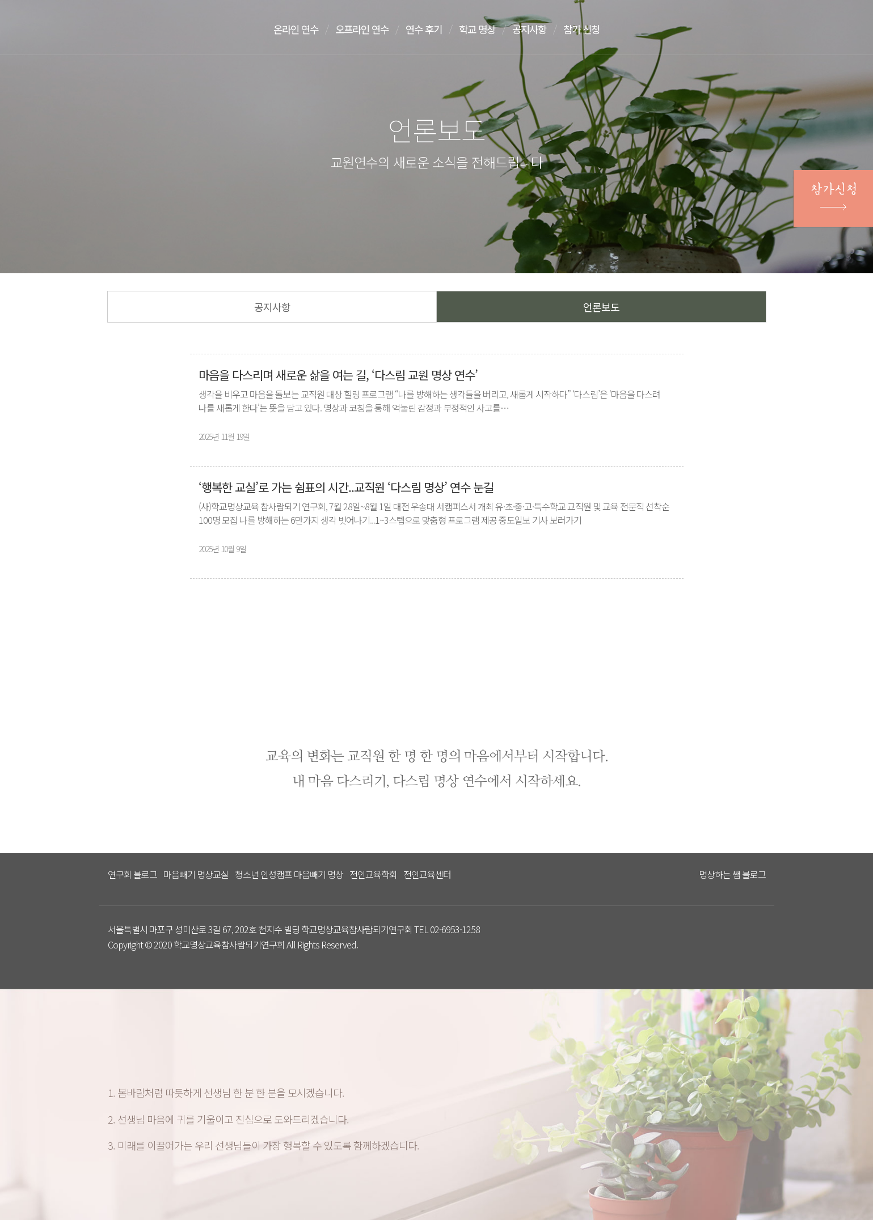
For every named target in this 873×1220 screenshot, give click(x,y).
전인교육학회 (373, 874)
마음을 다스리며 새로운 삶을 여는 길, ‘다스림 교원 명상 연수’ (338, 374)
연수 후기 (431, 29)
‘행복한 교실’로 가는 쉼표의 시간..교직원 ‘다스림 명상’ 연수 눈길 (346, 486)
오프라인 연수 (366, 29)
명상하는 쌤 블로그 (732, 874)
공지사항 (541, 29)
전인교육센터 (427, 874)
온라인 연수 (297, 29)
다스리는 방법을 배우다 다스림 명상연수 (166, 26)
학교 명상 (486, 29)
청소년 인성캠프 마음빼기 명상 (289, 874)
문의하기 (738, 30)
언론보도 (601, 306)
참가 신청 (595, 29)
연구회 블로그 (132, 874)
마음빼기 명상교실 (196, 874)
